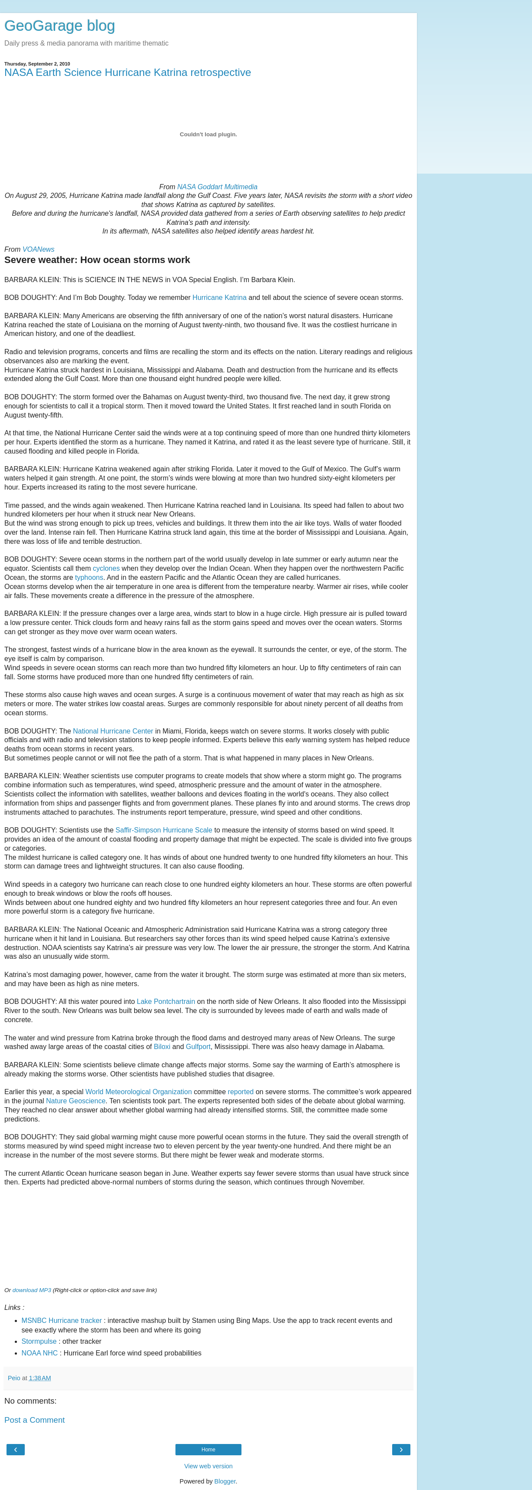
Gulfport (198, 1046)
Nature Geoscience (76, 1101)
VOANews (39, 249)
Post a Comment (34, 1419)
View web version (208, 1466)
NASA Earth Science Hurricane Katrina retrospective (127, 72)
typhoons (89, 577)
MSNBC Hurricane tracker (62, 1320)
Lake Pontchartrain (166, 1001)
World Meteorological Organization (139, 1091)
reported (241, 1091)
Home (208, 1450)
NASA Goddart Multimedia (217, 187)
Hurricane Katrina (219, 297)
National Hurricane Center (113, 731)
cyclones (106, 568)
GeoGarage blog (59, 25)
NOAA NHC (40, 1353)
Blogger (225, 1481)
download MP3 (32, 1290)
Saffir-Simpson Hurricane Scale (164, 830)
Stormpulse (39, 1341)
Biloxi (162, 1046)
